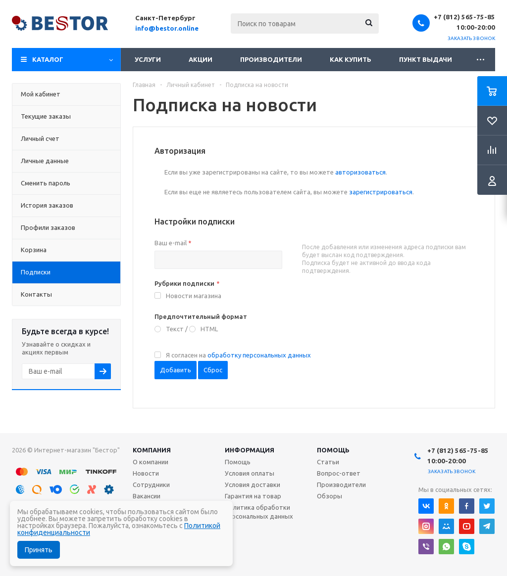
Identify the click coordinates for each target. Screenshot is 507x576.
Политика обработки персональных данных (259, 512)
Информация (249, 449)
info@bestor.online (167, 28)
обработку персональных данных (259, 355)
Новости (146, 473)
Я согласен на (238, 355)
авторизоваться (360, 172)
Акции (200, 59)
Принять (38, 550)
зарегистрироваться (380, 191)
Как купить (350, 59)
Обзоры (329, 495)
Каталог (47, 59)
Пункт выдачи (425, 59)
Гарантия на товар (253, 495)
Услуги (148, 59)
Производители (271, 59)
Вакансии (146, 495)
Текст (175, 329)
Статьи (328, 461)
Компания (152, 449)
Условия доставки (252, 484)
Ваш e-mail (172, 242)
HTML (209, 329)
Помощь (333, 449)
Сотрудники (151, 484)
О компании (150, 461)
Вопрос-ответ (338, 473)
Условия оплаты (249, 473)
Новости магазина (193, 295)
